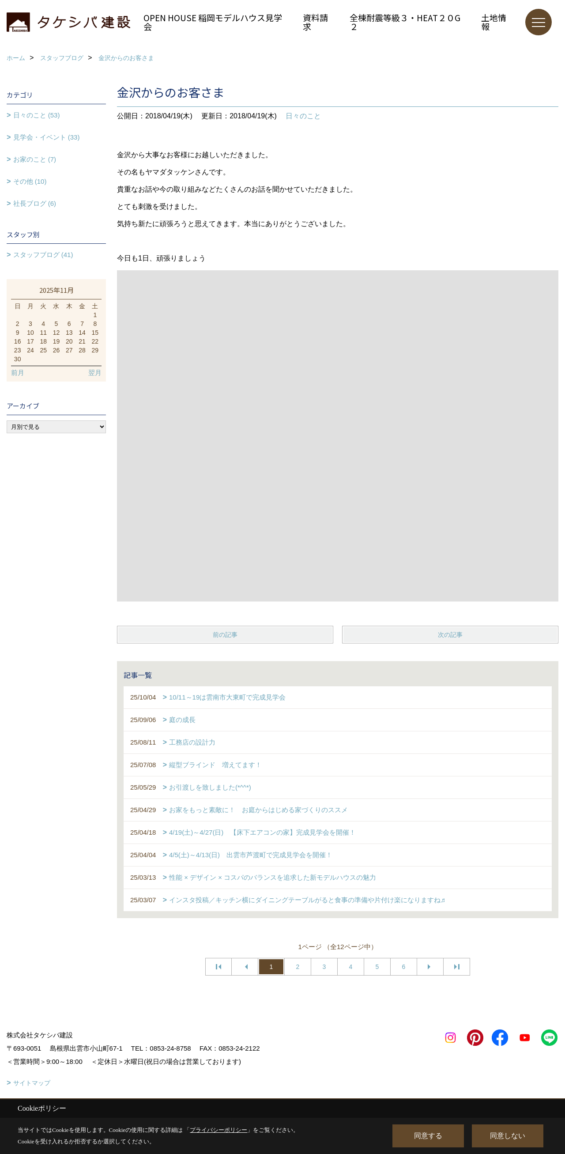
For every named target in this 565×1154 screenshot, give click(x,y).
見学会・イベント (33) (46, 137)
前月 (17, 372)
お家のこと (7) (34, 159)
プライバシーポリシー (218, 1130)
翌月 (95, 372)
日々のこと (303, 116)
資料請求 (315, 21)
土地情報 (493, 21)
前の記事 (225, 634)
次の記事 (450, 634)
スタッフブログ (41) (43, 254)
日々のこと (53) (36, 115)
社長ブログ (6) (34, 203)
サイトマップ (31, 1082)
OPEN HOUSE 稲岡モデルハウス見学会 (212, 21)
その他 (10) (30, 181)
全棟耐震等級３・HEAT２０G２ (405, 21)
